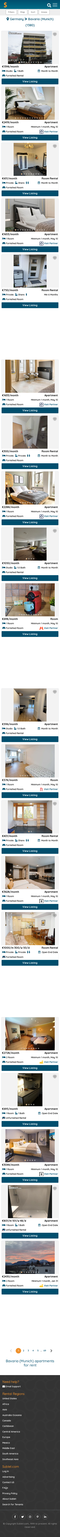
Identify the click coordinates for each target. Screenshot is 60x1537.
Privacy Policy (9, 1493)
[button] (44, 12)
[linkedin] (45, 1517)
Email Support (11, 1386)
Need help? (10, 1382)
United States (9, 1398)
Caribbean (8, 1426)
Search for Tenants (12, 1504)
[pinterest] (37, 1517)
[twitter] (22, 1517)
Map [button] (22, 12)
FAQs (5, 1487)
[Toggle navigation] (54, 5)
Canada (6, 1420)
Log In (5, 1471)
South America (10, 1453)
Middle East (8, 1448)
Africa (5, 1404)
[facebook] (15, 1517)
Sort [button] (33, 12)
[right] (51, 1350)
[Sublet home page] (5, 4)
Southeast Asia (10, 1459)
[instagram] (30, 1517)
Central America (11, 1431)
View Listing (30, 81)
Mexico (6, 1442)
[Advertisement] (30, 334)
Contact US (8, 1482)
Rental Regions (13, 1394)
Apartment (51, 66)
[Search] (49, 5)
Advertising (8, 1476)
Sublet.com (10, 1467)
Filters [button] (11, 12)
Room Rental (50, 178)
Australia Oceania (12, 1415)
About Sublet (9, 1498)
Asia (4, 1409)
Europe (6, 1437)
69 (45, 1350)
